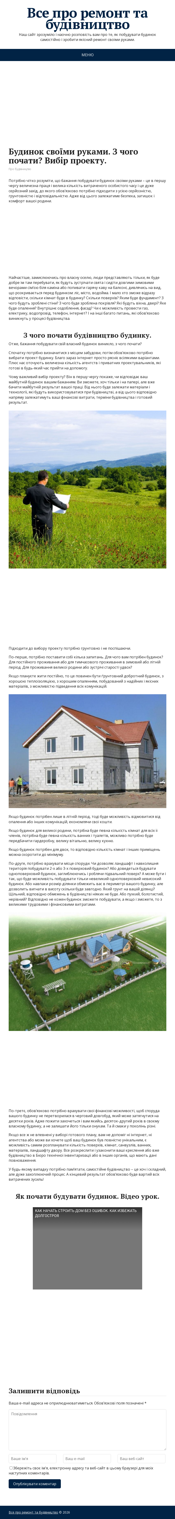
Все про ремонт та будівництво (87, 18)
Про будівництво (20, 169)
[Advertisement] (87, 99)
